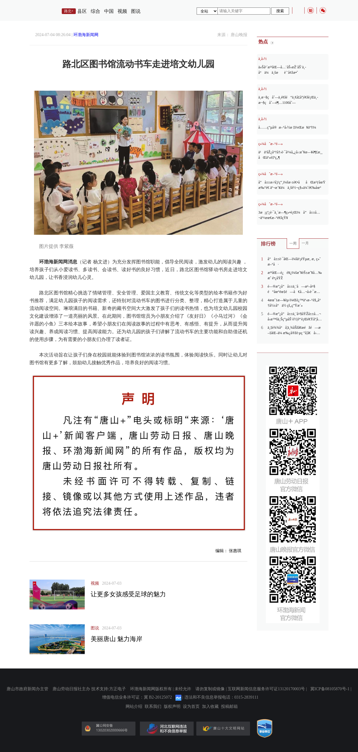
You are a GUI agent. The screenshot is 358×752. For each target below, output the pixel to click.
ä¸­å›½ (262, 59)
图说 (136, 11)
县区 (82, 11)
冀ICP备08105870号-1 (329, 689)
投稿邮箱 (229, 707)
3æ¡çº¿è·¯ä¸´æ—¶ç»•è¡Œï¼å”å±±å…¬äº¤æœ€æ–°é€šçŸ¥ (289, 215)
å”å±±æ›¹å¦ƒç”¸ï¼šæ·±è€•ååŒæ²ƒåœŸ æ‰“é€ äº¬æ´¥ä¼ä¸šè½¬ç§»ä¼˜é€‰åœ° (291, 185)
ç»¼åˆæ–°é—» (270, 144)
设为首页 (191, 707)
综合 (95, 11)
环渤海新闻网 (85, 35)
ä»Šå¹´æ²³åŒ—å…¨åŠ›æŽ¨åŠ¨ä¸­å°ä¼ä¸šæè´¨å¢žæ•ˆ (282, 70)
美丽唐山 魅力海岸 (116, 639)
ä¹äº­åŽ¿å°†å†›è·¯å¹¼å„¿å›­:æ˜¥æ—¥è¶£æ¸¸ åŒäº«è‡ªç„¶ (290, 155)
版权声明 (172, 707)
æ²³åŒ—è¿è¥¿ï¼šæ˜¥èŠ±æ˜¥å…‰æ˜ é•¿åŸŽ (295, 275)
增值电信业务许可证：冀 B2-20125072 (137, 697)
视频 (122, 11)
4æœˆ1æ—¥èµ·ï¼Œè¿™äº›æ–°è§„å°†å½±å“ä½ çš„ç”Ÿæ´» (294, 303)
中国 (109, 11)
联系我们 (153, 707)
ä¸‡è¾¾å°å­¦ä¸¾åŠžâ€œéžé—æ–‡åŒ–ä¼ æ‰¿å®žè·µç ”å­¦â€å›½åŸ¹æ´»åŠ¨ (294, 330)
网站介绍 (134, 707)
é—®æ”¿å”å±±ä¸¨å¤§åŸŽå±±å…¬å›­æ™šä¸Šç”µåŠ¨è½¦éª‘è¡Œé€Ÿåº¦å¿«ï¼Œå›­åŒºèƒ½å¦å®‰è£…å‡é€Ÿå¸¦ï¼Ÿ (294, 317)
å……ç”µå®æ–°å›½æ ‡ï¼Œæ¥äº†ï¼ (288, 127)
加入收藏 (210, 707)
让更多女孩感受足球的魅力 (128, 594)
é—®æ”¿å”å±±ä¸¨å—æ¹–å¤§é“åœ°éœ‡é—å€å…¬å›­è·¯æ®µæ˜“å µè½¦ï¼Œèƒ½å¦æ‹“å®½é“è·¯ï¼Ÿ (294, 289)
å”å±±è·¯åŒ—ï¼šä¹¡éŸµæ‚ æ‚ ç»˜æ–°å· (294, 261)
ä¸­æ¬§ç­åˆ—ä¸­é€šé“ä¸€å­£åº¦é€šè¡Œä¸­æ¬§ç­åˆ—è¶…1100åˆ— (288, 100)
